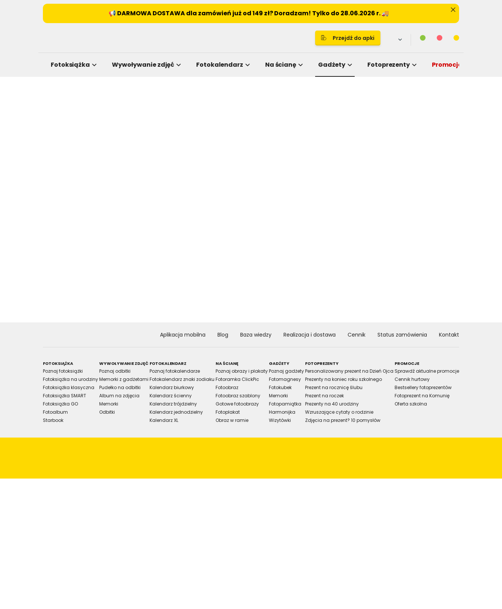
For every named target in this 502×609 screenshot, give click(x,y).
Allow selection (313, 387)
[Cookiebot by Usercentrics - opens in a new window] (378, 219)
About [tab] (363, 243)
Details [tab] (251, 243)
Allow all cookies (378, 387)
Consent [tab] (139, 243)
